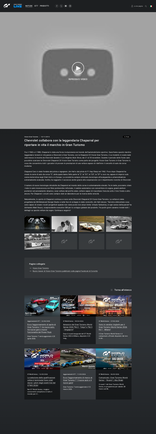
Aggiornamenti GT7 (33, 321)
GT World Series (68, 321)
